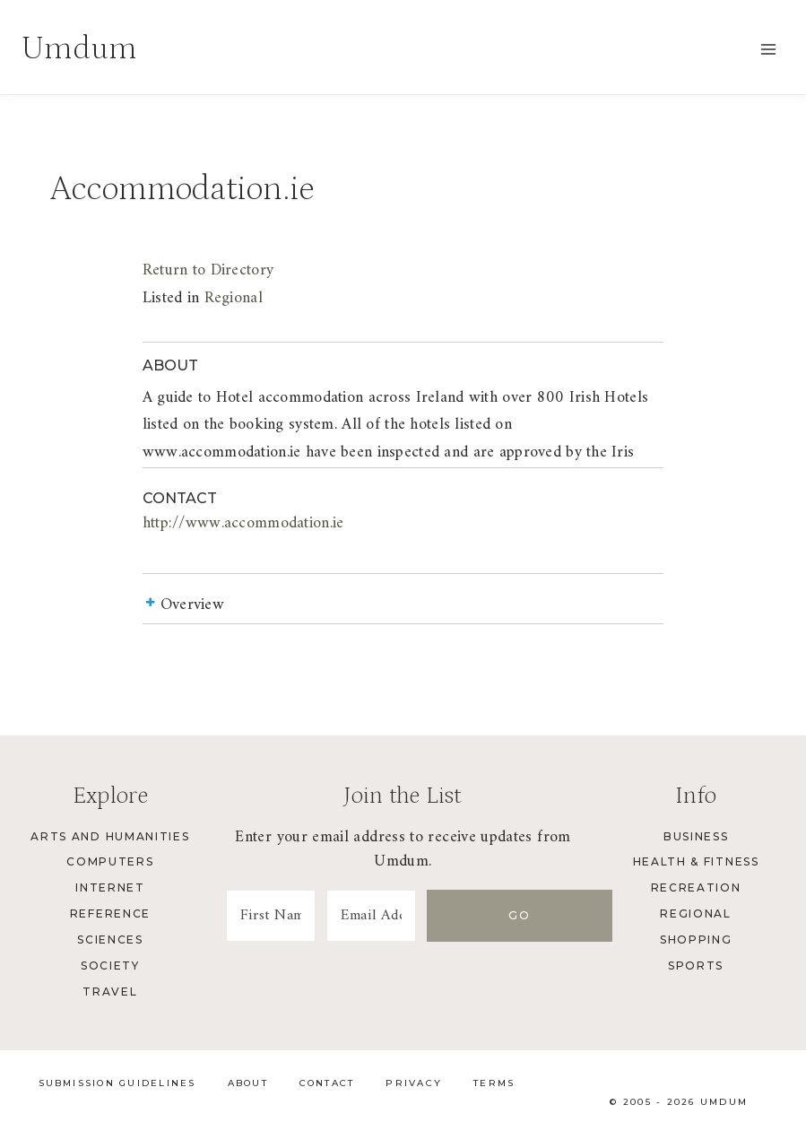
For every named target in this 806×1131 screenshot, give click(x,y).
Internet (109, 887)
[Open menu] (767, 49)
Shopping (696, 939)
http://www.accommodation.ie (243, 523)
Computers (109, 861)
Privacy (414, 1083)
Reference (110, 913)
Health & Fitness (696, 861)
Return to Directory (208, 270)
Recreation (696, 887)
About (248, 1083)
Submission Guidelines (117, 1083)
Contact (327, 1083)
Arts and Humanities (109, 836)
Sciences (110, 939)
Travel (109, 991)
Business (695, 836)
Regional (233, 298)
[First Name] (287, 916)
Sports (696, 965)
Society (110, 965)
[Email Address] (420, 916)
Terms (494, 1083)
